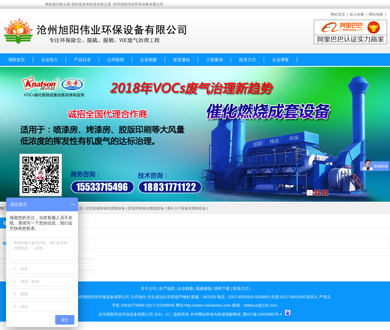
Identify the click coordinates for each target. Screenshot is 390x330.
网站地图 (376, 14)
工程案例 (214, 59)
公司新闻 (115, 59)
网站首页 (338, 14)
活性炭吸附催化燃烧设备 (105, 208)
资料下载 (222, 288)
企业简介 (49, 59)
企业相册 (148, 59)
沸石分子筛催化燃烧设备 (186, 208)
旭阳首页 (16, 59)
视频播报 (204, 288)
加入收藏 (357, 14)
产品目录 (82, 59)
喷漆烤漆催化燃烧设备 (146, 208)
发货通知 (181, 59)
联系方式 (247, 59)
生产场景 (167, 288)
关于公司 (148, 288)
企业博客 (280, 59)
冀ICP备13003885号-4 (262, 314)
